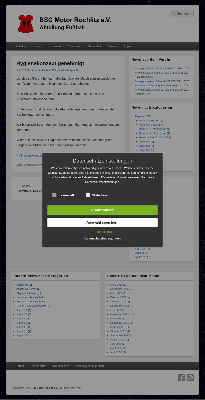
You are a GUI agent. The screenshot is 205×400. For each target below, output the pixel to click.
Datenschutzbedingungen (102, 238)
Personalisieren (102, 231)
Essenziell (63, 195)
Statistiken (97, 195)
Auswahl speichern (102, 222)
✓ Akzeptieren (103, 210)
